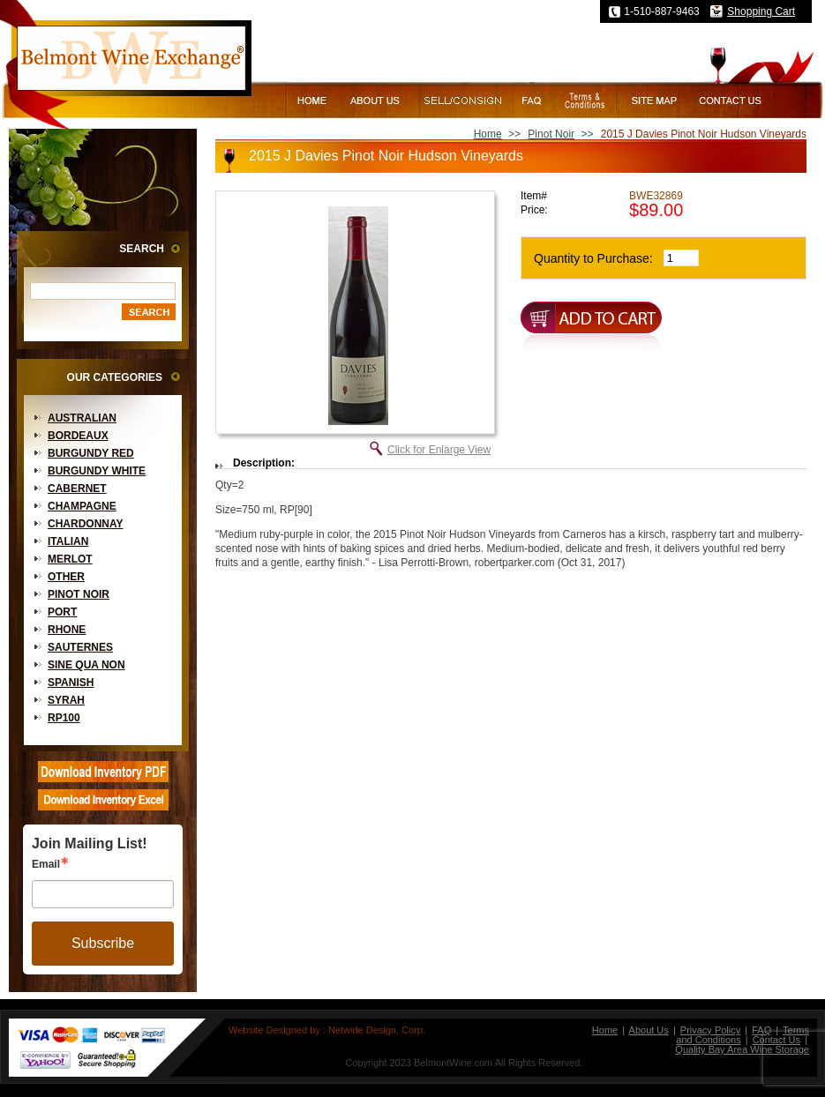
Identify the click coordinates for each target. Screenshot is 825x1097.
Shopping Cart (761, 11)
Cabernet (77, 488)
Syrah (66, 700)
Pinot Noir (78, 594)
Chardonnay (86, 524)
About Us (649, 1030)
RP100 (64, 718)
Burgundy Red (91, 453)
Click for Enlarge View (439, 450)
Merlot (70, 559)
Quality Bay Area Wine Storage (742, 1049)
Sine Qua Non (86, 665)
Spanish (71, 682)
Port (62, 612)
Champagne (82, 506)
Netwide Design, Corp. (376, 1030)
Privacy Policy (710, 1030)
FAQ (761, 1030)
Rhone (67, 629)
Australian (82, 418)
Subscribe (102, 943)
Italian (68, 541)
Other (66, 577)
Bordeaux (78, 435)
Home (488, 134)
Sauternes (80, 647)
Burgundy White (97, 471)
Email (46, 864)
